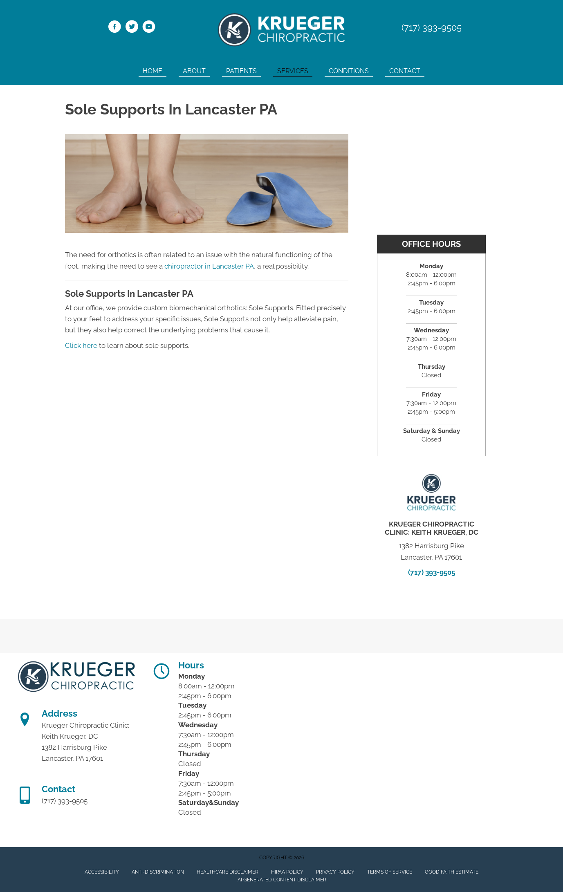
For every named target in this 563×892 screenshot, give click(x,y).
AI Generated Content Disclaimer (282, 880)
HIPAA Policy (287, 872)
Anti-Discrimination (158, 872)
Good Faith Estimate (451, 872)
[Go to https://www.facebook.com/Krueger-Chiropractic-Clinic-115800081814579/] (114, 28)
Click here (81, 345)
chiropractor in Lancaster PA (209, 266)
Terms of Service (389, 872)
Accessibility (102, 872)
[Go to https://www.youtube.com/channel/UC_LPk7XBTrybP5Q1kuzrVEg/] (148, 28)
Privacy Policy (335, 872)
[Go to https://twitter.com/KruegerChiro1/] (131, 28)
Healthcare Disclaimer (227, 872)
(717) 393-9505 (432, 27)
